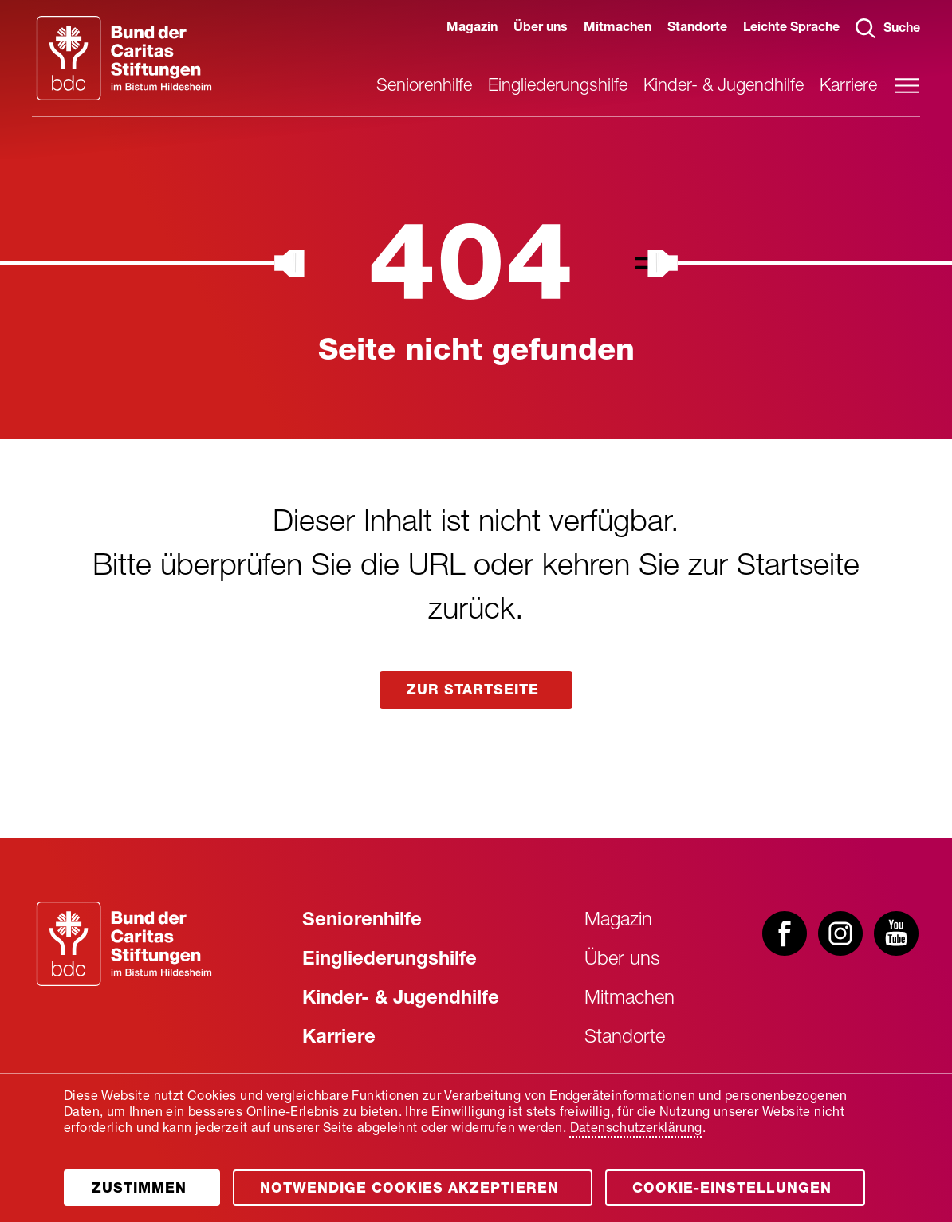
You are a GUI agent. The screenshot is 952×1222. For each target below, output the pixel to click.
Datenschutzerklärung (636, 1114)
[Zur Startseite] (124, 944)
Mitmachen (617, 28)
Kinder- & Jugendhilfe (723, 87)
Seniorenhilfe (424, 87)
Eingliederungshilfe (557, 87)
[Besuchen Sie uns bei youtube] (896, 934)
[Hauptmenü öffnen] (906, 85)
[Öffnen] (146, 1173)
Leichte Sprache (791, 28)
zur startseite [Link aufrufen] (476, 691)
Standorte (697, 28)
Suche (888, 28)
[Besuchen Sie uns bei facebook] (784, 934)
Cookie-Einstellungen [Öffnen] (755, 1182)
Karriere (848, 87)
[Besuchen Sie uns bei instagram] (840, 934)
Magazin (472, 28)
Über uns (540, 28)
